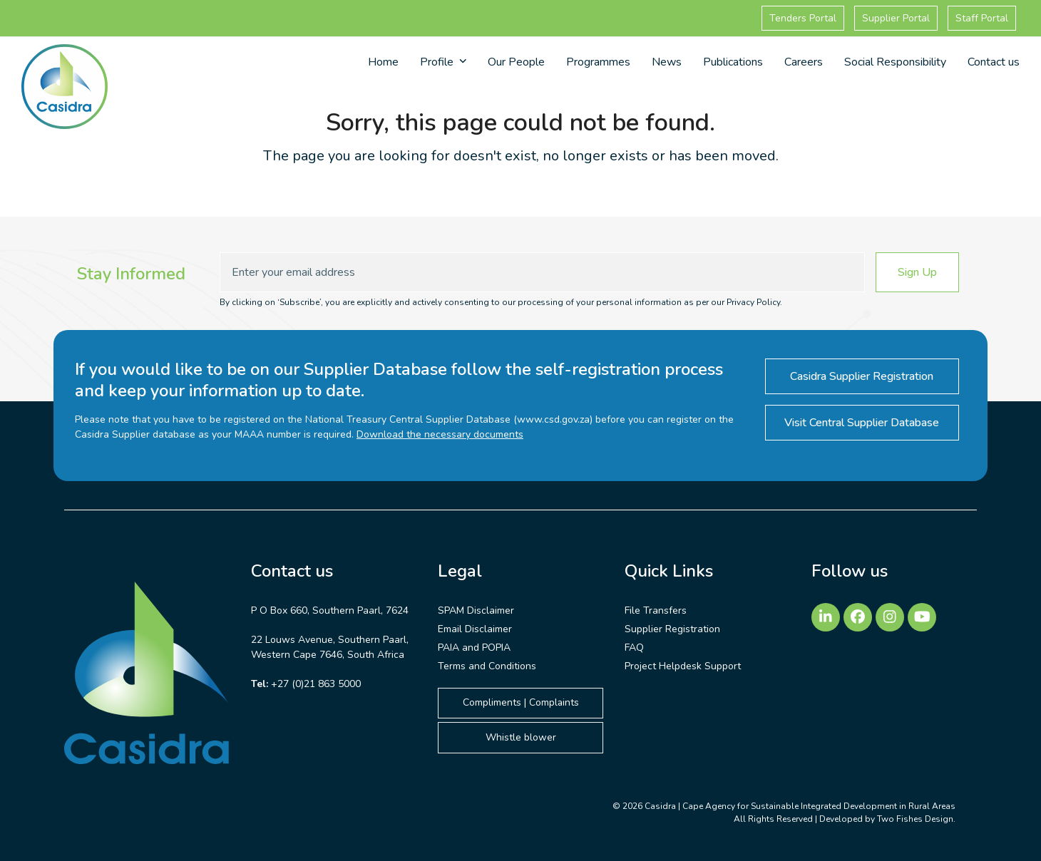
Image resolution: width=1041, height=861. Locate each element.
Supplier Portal (896, 18)
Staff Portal (981, 18)
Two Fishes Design (915, 819)
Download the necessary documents (440, 434)
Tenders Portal (802, 18)
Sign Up (917, 272)
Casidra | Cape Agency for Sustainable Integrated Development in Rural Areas (800, 806)
